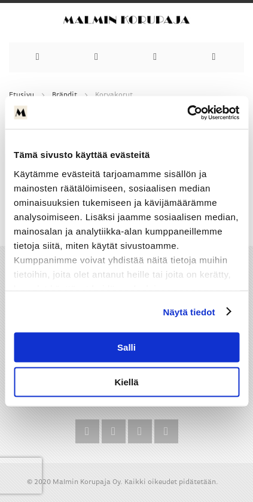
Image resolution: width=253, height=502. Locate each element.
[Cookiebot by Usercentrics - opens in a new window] (187, 112)
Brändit (64, 95)
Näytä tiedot (189, 311)
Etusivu (21, 95)
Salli (126, 347)
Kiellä (126, 381)
